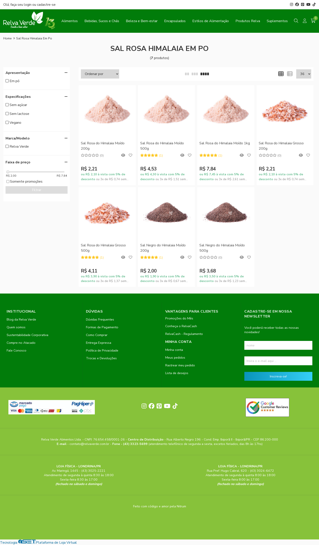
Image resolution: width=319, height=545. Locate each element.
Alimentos (69, 21)
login (28, 4)
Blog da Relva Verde (21, 319)
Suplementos (277, 21)
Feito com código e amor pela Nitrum (159, 506)
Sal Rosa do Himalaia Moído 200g (102, 146)
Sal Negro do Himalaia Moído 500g (222, 248)
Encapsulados (175, 21)
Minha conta (174, 350)
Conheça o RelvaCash (181, 326)
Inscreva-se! (278, 376)
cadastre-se (46, 4)
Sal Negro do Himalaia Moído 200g (163, 248)
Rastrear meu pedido (180, 365)
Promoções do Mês (179, 318)
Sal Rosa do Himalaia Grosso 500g (103, 248)
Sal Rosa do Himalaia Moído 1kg (224, 143)
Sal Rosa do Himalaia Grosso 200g (281, 146)
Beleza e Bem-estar (142, 21)
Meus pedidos (175, 357)
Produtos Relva (247, 21)
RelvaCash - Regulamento (184, 334)
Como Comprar (96, 335)
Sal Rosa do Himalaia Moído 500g (162, 146)
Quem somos (16, 327)
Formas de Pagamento (102, 327)
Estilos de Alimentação (210, 21)
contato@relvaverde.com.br (90, 444)
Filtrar (36, 189)
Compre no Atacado (21, 342)
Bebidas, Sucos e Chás (101, 21)
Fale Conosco (16, 350)
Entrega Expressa (98, 342)
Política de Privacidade (102, 350)
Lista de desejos (176, 373)
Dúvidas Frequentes (100, 319)
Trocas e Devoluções (101, 358)
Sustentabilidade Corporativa (27, 335)
